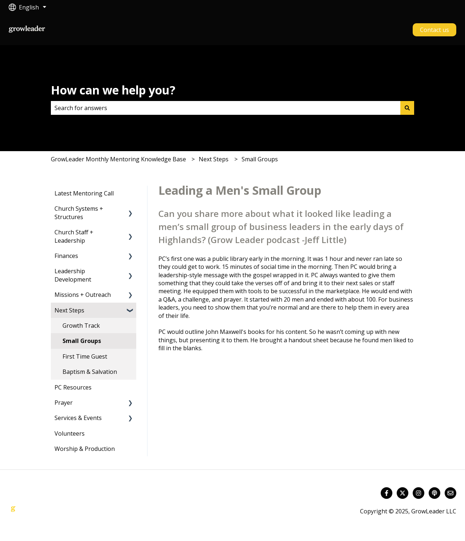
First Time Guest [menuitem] (84, 356)
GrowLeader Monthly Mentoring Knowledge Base (118, 159)
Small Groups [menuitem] (81, 341)
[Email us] (450, 493)
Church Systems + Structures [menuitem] (78, 213)
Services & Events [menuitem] (78, 418)
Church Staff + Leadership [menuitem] (73, 236)
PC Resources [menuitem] (73, 387)
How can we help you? (113, 90)
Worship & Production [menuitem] (84, 449)
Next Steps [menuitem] (69, 310)
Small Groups (260, 159)
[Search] (407, 108)
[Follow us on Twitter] (402, 493)
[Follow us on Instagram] (418, 493)
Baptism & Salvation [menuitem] (89, 372)
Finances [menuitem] (66, 256)
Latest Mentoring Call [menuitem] (84, 193)
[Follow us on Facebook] (386, 493)
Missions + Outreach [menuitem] (82, 295)
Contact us (434, 30)
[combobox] (225, 108)
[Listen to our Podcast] (434, 493)
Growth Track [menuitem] (81, 326)
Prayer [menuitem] (63, 403)
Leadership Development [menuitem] (72, 275)
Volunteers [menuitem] (69, 433)
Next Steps (214, 159)
